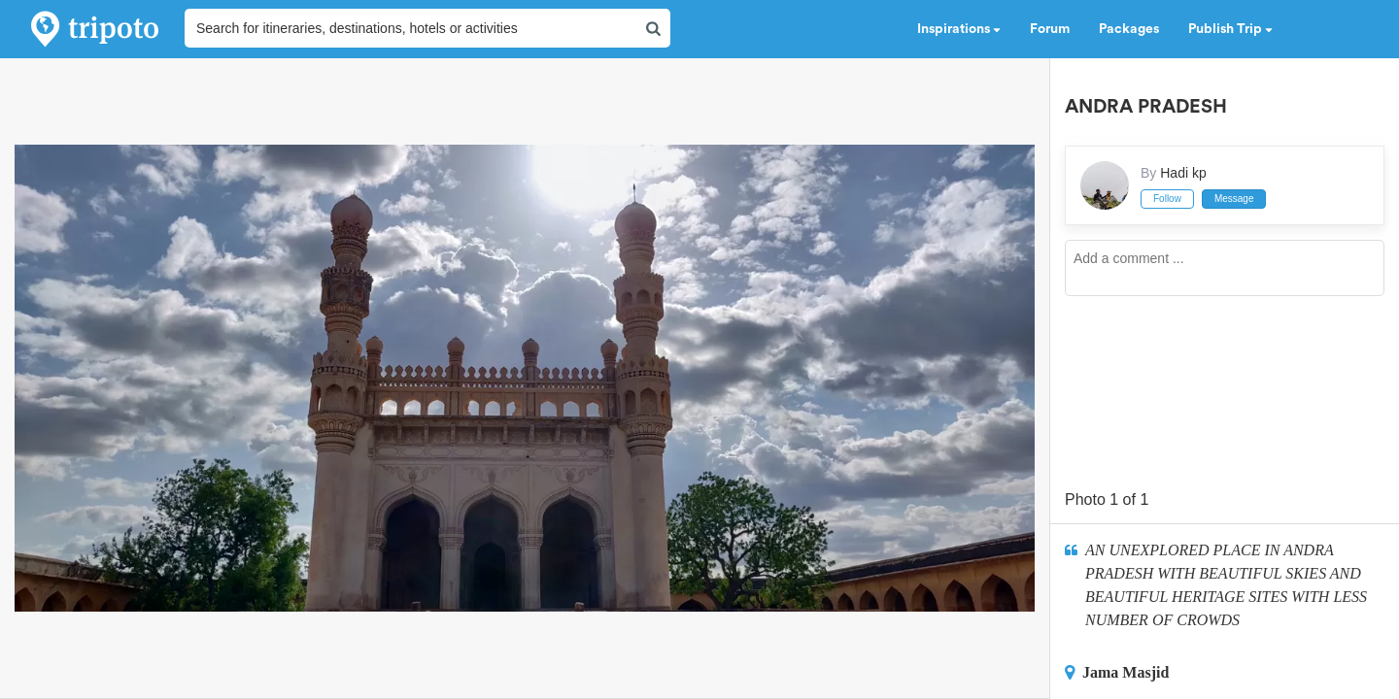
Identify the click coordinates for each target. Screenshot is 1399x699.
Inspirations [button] (959, 29)
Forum (1050, 29)
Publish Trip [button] (1230, 29)
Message (1234, 198)
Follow (1167, 198)
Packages (1129, 29)
